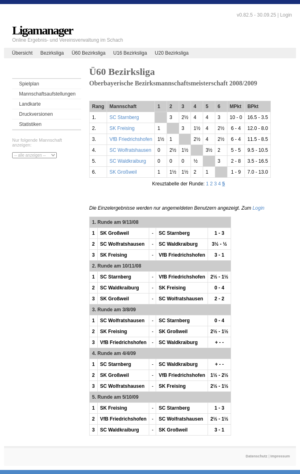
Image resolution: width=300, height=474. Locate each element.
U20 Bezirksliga (172, 53)
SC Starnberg (124, 117)
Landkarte (30, 104)
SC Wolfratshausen (130, 150)
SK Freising (122, 128)
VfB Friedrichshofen (130, 139)
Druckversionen (36, 114)
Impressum (280, 456)
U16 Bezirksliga (130, 53)
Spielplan (29, 84)
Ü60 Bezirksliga (88, 53)
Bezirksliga (52, 53)
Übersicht (22, 53)
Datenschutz (257, 456)
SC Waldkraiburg (127, 161)
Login (286, 15)
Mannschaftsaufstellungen (47, 94)
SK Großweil (123, 172)
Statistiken (30, 124)
